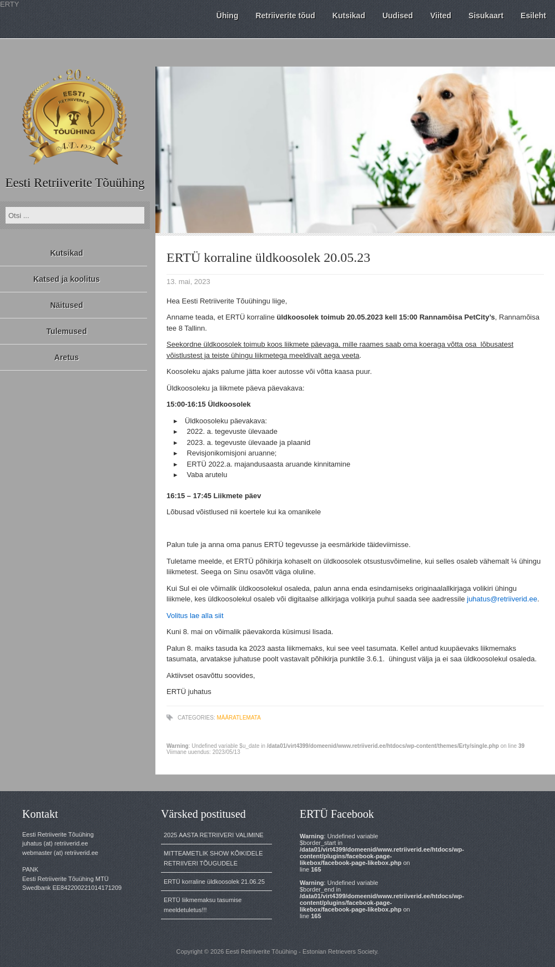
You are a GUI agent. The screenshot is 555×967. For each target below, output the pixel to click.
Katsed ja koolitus (66, 279)
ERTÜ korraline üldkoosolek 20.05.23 (268, 257)
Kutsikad (66, 253)
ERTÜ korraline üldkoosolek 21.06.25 (214, 881)
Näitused (66, 305)
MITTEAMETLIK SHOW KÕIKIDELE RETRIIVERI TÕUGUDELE (213, 858)
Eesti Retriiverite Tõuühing (74, 183)
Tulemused (67, 331)
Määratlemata (238, 718)
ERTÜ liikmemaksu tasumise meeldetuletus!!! (202, 905)
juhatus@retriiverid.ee (502, 599)
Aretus (66, 357)
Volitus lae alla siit (195, 615)
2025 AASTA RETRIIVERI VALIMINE (214, 835)
